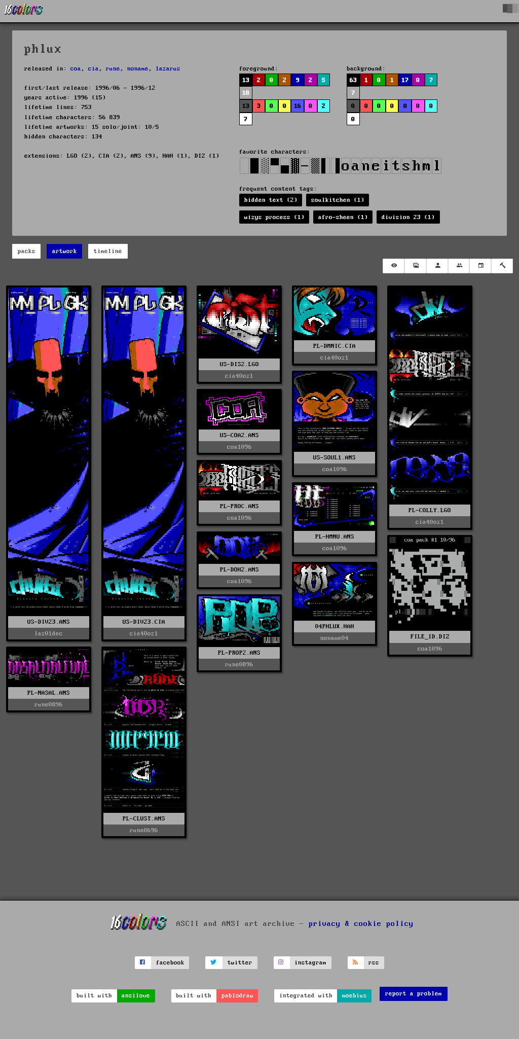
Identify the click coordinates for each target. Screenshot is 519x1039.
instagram (310, 962)
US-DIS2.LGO (239, 364)
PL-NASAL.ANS (48, 693)
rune (113, 68)
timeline (108, 251)
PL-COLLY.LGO (430, 510)
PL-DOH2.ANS (239, 569)
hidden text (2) (271, 200)
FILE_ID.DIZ (430, 636)
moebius (354, 995)
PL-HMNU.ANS (334, 536)
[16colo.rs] (24, 11)
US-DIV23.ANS (48, 622)
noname (138, 68)
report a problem (413, 993)
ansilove (136, 995)
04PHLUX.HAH (334, 626)
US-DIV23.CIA (144, 622)
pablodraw (237, 995)
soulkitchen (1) (337, 200)
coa (75, 68)
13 (245, 80)
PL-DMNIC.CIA (334, 346)
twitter (240, 962)
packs (26, 251)
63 (353, 80)
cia (93, 68)
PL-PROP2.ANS (239, 653)
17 (405, 80)
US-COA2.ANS (239, 435)
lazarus (168, 68)
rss (373, 962)
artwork (64, 251)
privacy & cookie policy (361, 924)
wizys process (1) (274, 217)
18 (245, 93)
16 (297, 106)
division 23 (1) (408, 217)
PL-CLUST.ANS (144, 818)
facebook (170, 962)
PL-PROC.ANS (239, 506)
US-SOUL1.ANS (334, 457)
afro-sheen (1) (343, 217)
